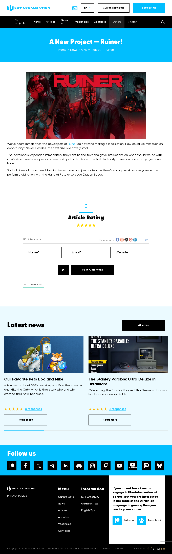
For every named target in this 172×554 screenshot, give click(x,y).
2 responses (117, 409)
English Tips (88, 510)
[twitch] (106, 465)
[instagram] (92, 465)
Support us (149, 8)
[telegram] (52, 465)
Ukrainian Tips (89, 503)
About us (64, 22)
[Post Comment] (92, 270)
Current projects (113, 8)
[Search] (163, 22)
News (37, 22)
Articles (50, 22)
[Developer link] (156, 549)
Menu (63, 489)
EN (87, 8)
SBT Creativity (90, 497)
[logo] (28, 8)
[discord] (79, 465)
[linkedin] (65, 465)
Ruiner (72, 144)
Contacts (100, 22)
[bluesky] (159, 465)
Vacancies (82, 22)
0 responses (33, 409)
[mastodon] (146, 465)
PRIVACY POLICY (17, 496)
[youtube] (119, 465)
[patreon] (11, 465)
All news (143, 325)
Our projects (20, 22)
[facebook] (25, 465)
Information (92, 489)
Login (145, 239)
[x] (38, 465)
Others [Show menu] (117, 22)
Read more (25, 420)
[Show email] (74, 8)
